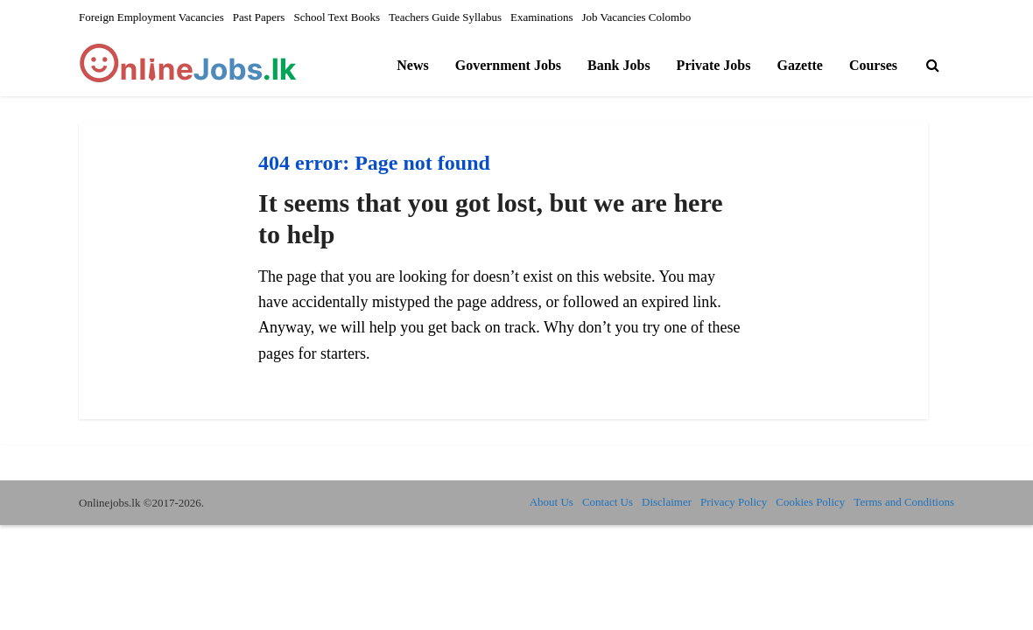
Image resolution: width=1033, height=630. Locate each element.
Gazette (799, 65)
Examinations (541, 17)
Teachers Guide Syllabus (445, 17)
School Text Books (336, 17)
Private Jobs (714, 65)
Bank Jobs (618, 65)
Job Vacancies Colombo (637, 17)
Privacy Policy (733, 501)
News (412, 65)
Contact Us (607, 501)
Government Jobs (508, 65)
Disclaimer (667, 501)
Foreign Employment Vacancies (151, 17)
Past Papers (259, 17)
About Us (551, 501)
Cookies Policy (810, 501)
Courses (873, 65)
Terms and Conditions (904, 501)
